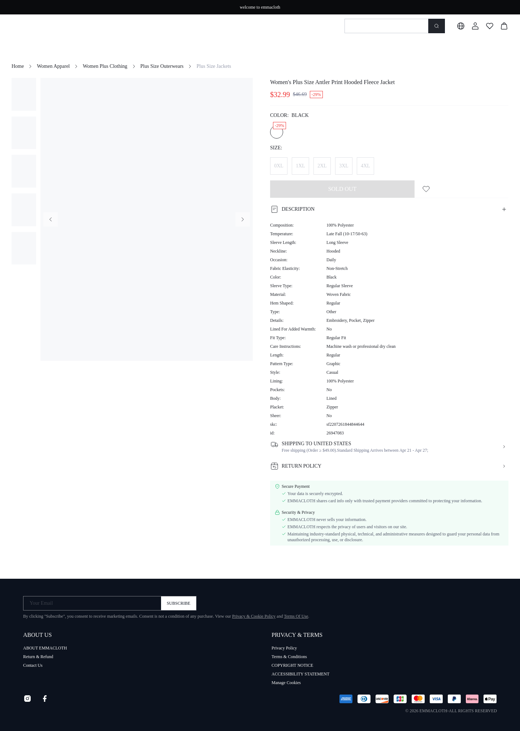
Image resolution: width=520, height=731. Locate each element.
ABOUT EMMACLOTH (45, 648)
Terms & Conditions (289, 656)
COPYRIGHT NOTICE (292, 665)
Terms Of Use (296, 616)
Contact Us (33, 665)
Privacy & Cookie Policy (254, 616)
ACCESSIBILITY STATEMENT (300, 674)
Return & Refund (38, 656)
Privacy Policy (284, 648)
